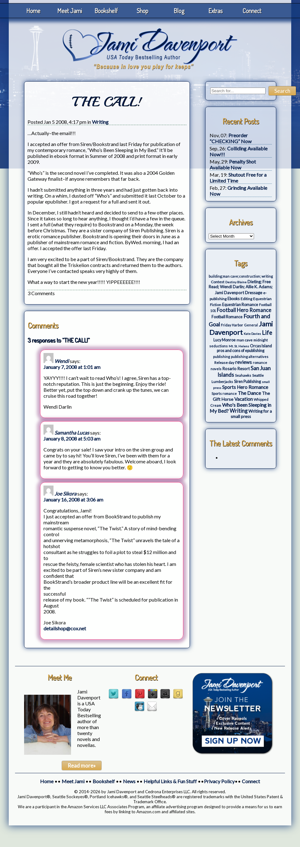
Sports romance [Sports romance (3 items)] (224, 393)
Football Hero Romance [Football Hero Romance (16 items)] (244, 310)
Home (33, 11)
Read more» (82, 765)
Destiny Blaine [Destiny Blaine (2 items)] (236, 282)
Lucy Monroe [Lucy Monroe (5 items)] (224, 340)
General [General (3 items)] (251, 325)
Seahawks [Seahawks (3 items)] (243, 375)
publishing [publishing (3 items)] (221, 357)
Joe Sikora (65, 494)
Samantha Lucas (71, 433)
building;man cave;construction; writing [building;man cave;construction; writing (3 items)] (241, 276)
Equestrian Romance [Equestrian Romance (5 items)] (240, 304)
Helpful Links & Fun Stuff (170, 781)
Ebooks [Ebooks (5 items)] (233, 298)
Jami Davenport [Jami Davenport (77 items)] (241, 328)
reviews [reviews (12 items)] (243, 362)
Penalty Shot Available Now (233, 164)
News (129, 781)
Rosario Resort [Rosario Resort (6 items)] (236, 368)
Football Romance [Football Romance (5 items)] (226, 317)
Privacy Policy (219, 781)
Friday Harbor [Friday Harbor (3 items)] (232, 325)
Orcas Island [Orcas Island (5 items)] (261, 346)
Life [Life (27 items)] (267, 332)
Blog (179, 11)
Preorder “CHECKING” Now (231, 138)
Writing (100, 122)
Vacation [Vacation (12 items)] (243, 399)
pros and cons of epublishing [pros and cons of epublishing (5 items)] (240, 350)
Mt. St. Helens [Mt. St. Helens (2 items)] (239, 346)
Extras (215, 11)
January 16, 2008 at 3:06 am (73, 499)
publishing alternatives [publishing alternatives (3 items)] (249, 357)
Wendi (61, 361)
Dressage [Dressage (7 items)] (253, 292)
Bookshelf (106, 11)
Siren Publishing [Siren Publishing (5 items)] (247, 381)
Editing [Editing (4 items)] (246, 298)
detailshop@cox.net (64, 628)
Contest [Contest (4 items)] (217, 282)
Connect (251, 11)
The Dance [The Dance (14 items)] (249, 393)
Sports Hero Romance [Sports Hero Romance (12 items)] (245, 387)
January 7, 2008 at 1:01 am (71, 367)
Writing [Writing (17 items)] (238, 411)
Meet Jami (69, 11)
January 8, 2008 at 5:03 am (71, 438)
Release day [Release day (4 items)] (224, 362)
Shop (142, 11)
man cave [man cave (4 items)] (244, 340)
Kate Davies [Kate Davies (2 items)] (252, 333)
